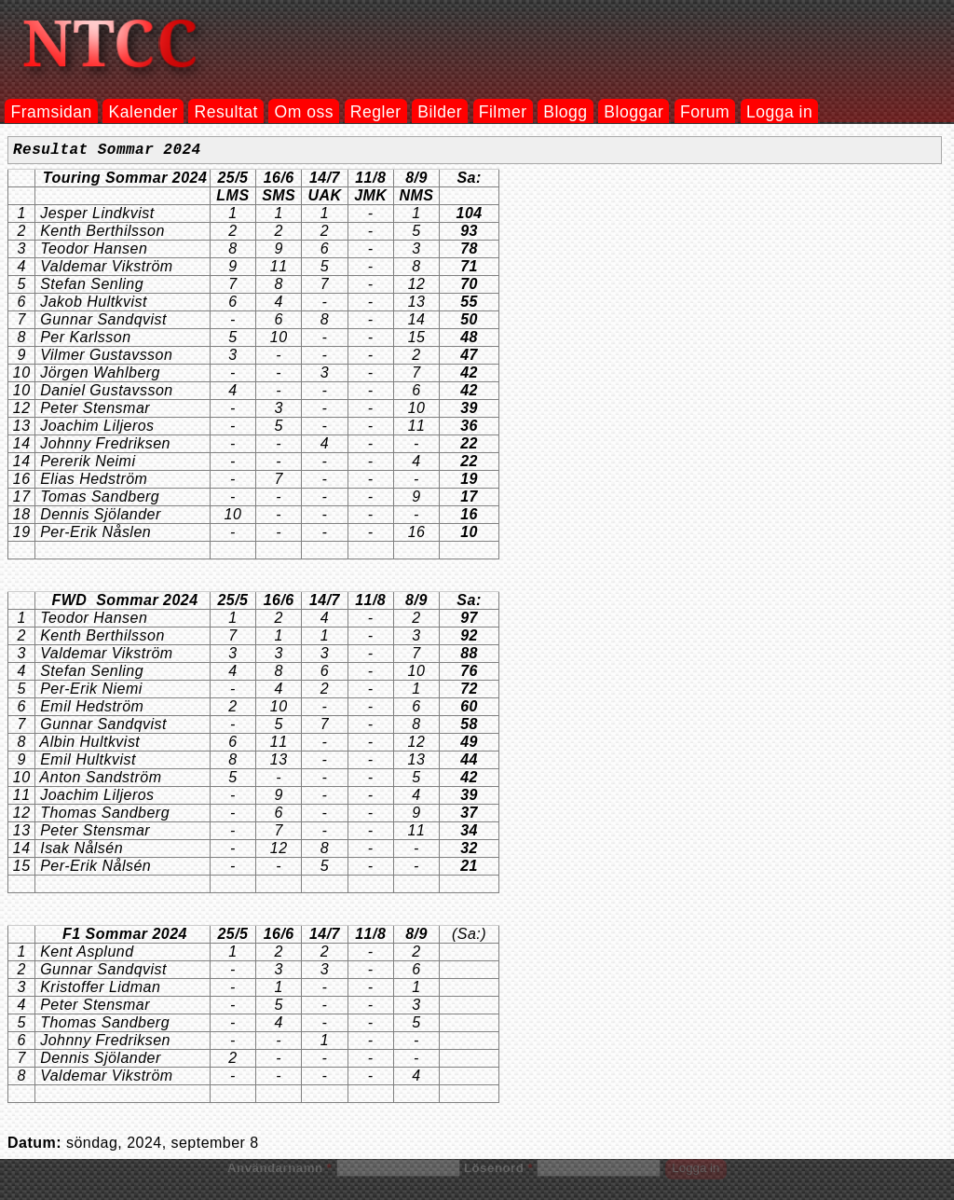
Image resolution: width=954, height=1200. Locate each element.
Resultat (226, 112)
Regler (376, 112)
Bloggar (633, 112)
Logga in (779, 112)
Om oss (304, 112)
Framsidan (50, 112)
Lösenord (498, 1172)
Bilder (439, 112)
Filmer (503, 112)
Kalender (143, 112)
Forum (704, 112)
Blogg (565, 112)
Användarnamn (279, 1172)
